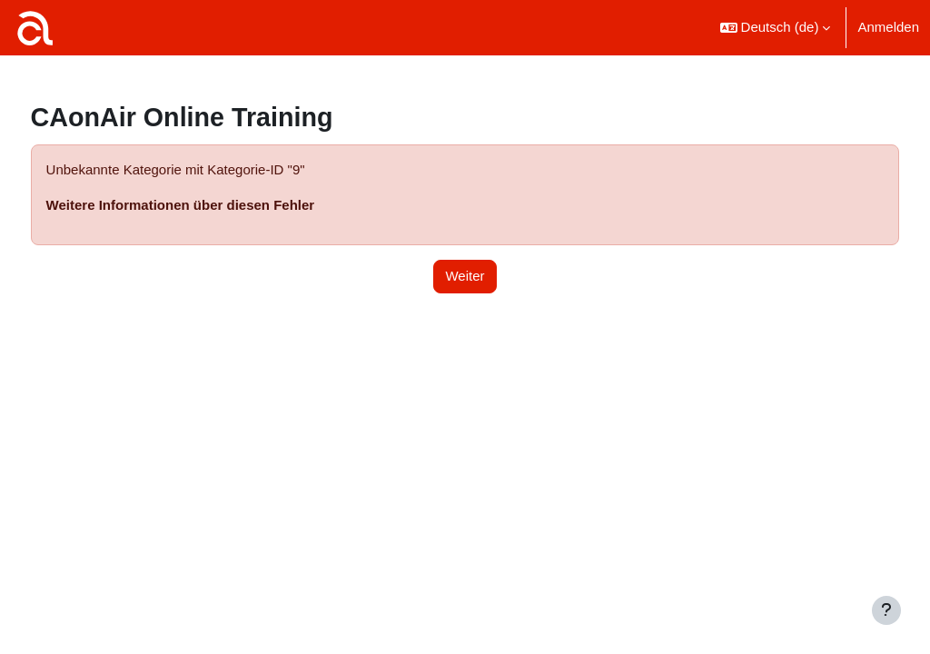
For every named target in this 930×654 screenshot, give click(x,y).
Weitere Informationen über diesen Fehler (214, 205)
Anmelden (888, 27)
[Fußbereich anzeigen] (886, 610)
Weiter (464, 275)
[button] (775, 27)
